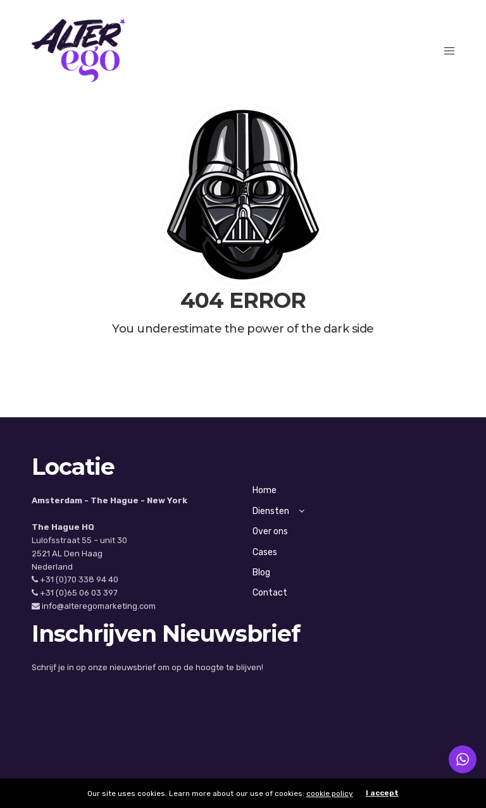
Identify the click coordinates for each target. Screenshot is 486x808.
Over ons (270, 531)
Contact (269, 592)
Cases (264, 552)
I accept (382, 792)
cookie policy (329, 793)
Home (264, 490)
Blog (261, 572)
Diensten (278, 511)
